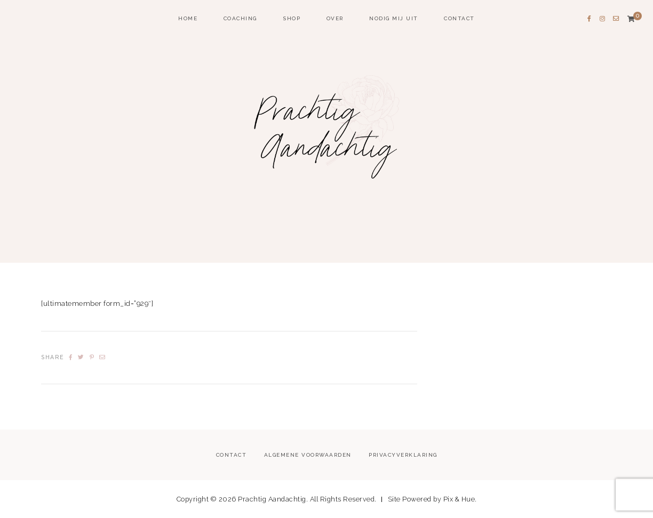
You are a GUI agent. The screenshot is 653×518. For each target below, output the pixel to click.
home (187, 18)
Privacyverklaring (403, 455)
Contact (459, 18)
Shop (291, 18)
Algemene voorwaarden (308, 455)
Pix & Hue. (460, 499)
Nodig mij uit (393, 18)
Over (335, 18)
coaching (240, 18)
